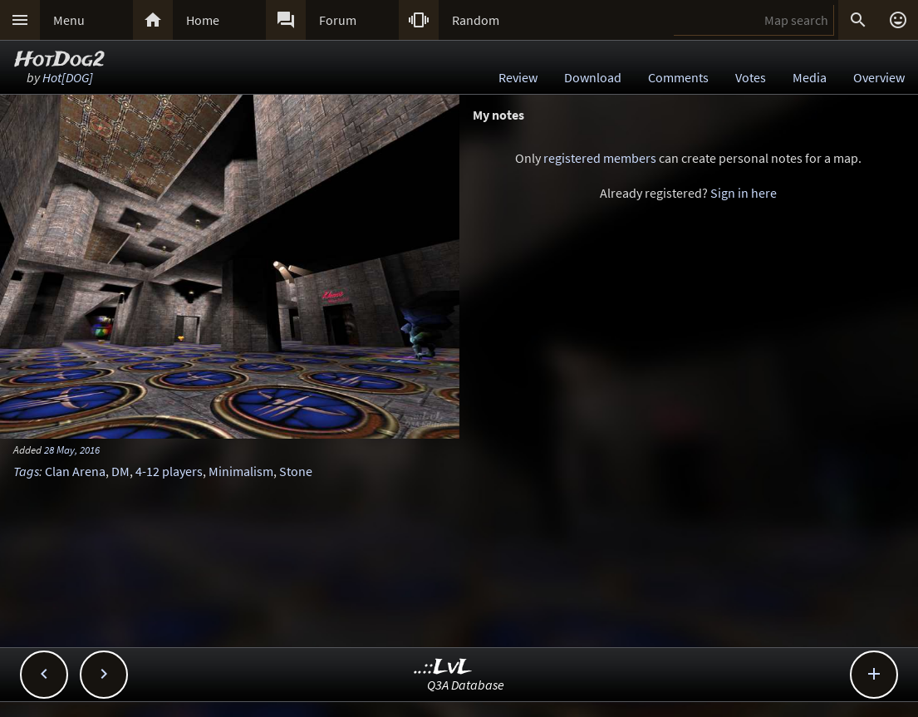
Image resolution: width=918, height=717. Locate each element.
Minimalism (241, 471)
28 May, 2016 (72, 449)
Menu (69, 20)
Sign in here (743, 192)
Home (202, 20)
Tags (26, 471)
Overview (879, 77)
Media (810, 77)
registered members (599, 158)
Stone (295, 471)
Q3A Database (465, 684)
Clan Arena (75, 471)
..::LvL (443, 667)
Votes (750, 77)
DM (120, 471)
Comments (678, 77)
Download (592, 77)
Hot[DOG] (67, 77)
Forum (337, 20)
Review (518, 77)
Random (475, 20)
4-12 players (169, 471)
